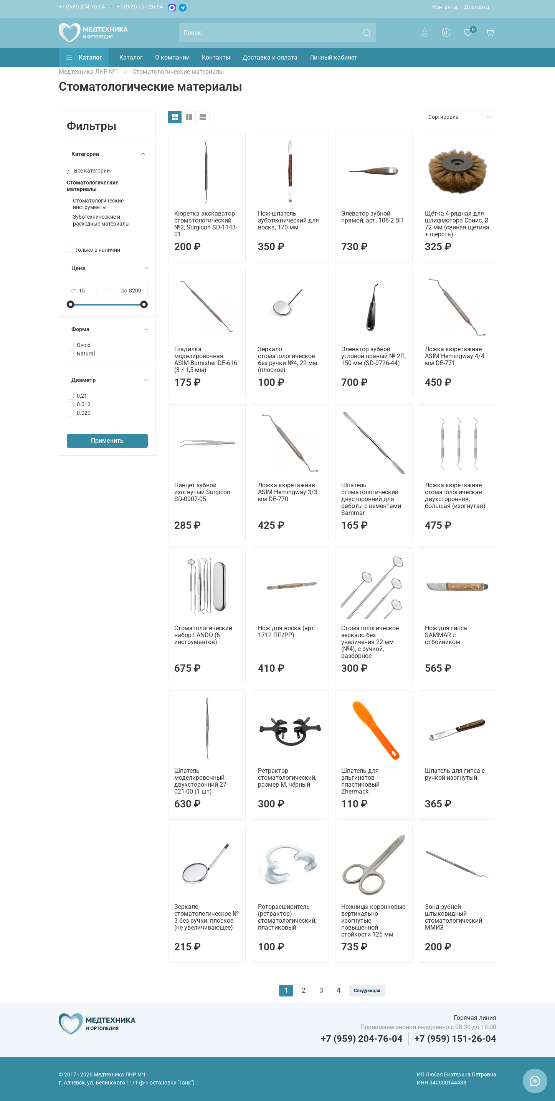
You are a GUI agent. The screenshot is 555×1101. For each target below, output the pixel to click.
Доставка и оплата (270, 57)
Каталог (83, 57)
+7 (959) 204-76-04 (82, 6)
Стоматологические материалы (93, 186)
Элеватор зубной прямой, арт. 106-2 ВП (372, 217)
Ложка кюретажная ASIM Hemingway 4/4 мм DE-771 (454, 356)
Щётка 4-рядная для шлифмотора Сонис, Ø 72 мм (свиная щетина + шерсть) (457, 224)
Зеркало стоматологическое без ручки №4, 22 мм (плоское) (287, 359)
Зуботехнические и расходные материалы (101, 220)
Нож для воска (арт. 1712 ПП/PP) (286, 631)
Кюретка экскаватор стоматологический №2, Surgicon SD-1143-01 (205, 224)
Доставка (476, 7)
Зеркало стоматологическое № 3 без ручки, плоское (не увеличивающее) (206, 917)
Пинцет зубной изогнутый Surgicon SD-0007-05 (202, 492)
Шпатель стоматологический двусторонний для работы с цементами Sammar (371, 499)
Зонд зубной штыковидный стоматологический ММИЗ (453, 917)
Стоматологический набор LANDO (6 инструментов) (203, 635)
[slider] (70, 304)
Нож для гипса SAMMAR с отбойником (446, 635)
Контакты (445, 7)
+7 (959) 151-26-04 (140, 6)
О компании (172, 57)
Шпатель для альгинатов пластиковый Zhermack (360, 781)
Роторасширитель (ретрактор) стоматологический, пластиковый (287, 917)
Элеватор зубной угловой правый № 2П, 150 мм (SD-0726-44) (373, 356)
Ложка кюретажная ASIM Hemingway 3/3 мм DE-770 (287, 492)
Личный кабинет (333, 57)
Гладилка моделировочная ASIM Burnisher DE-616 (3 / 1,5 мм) (205, 359)
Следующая (367, 990)
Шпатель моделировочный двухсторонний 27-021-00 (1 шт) (201, 781)
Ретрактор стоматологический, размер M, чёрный (287, 777)
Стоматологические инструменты (98, 204)
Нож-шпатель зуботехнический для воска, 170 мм (288, 220)
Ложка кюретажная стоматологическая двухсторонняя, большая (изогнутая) (455, 496)
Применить (107, 440)
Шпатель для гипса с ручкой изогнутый (455, 774)
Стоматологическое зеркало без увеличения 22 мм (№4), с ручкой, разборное (370, 641)
